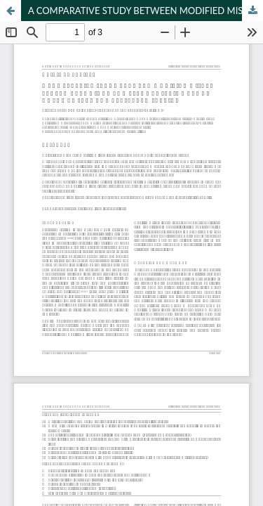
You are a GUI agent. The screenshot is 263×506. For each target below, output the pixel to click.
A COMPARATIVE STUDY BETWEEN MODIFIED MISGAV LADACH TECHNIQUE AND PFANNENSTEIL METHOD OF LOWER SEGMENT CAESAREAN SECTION (145, 10)
